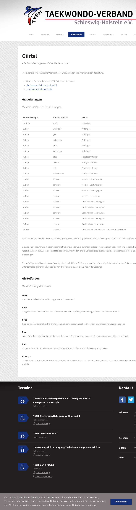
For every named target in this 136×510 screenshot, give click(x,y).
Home (31, 34)
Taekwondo (76, 34)
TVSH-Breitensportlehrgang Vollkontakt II (56, 415)
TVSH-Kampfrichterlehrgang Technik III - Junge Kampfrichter (67, 447)
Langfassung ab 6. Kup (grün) (39, 89)
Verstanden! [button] (121, 501)
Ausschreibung (43, 423)
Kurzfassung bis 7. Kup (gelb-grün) (41, 85)
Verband (45, 34)
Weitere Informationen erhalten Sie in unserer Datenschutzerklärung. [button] (59, 505)
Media (124, 34)
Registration (108, 34)
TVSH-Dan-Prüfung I (44, 464)
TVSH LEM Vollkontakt (45, 433)
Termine (92, 34)
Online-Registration (43, 476)
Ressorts (59, 34)
